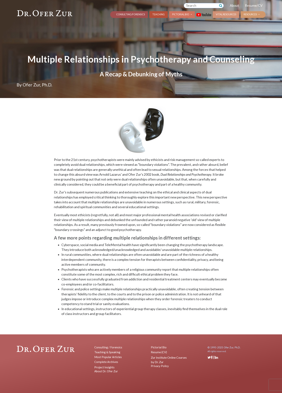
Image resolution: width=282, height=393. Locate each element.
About (234, 5)
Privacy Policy (160, 366)
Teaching (158, 14)
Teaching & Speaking (107, 352)
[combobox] (201, 5)
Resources (250, 14)
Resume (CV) (159, 352)
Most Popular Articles (108, 357)
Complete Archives (106, 362)
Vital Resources (226, 14)
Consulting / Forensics (108, 347)
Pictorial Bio (180, 14)
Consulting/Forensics (130, 14)
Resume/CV (254, 5)
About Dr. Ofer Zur (106, 371)
